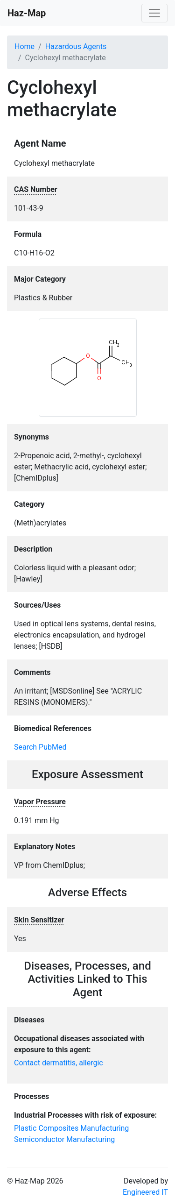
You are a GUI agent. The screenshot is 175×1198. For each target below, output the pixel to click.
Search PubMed (40, 747)
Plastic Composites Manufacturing (71, 1128)
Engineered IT (145, 1192)
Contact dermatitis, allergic (58, 1062)
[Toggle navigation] (154, 13)
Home (24, 46)
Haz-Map (26, 13)
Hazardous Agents (75, 46)
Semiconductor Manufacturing (64, 1139)
